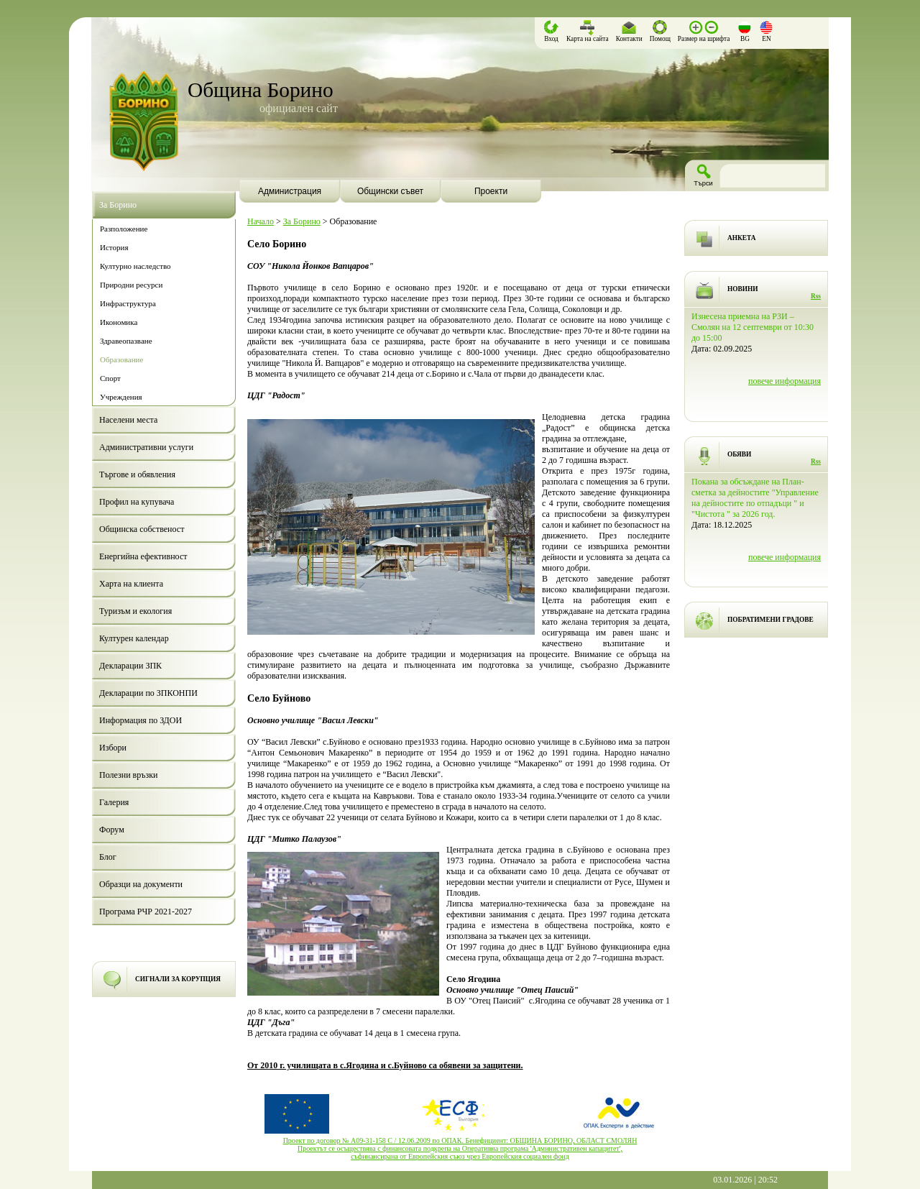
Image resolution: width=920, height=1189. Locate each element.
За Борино (302, 221)
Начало (260, 221)
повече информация (784, 381)
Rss (816, 296)
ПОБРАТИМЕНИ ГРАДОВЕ (770, 619)
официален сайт (298, 108)
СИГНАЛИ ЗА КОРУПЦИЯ (178, 979)
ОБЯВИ (739, 454)
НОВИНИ (742, 289)
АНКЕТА (741, 238)
